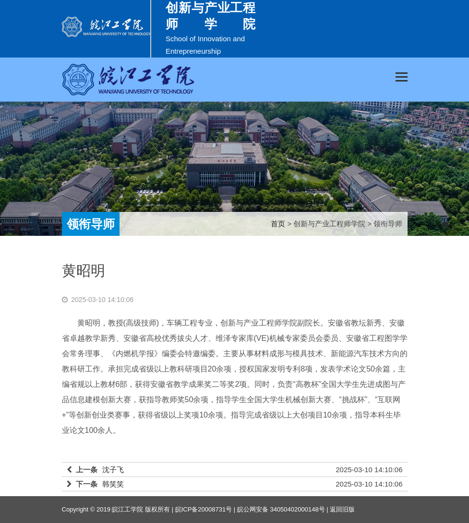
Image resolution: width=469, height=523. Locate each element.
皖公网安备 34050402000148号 (281, 509)
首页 (278, 224)
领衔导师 (91, 224)
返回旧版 (342, 509)
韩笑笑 (113, 484)
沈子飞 (113, 469)
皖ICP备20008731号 (203, 509)
